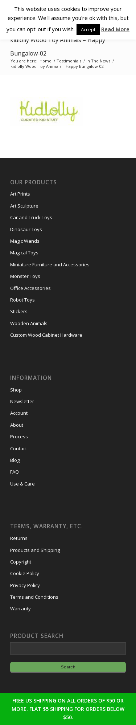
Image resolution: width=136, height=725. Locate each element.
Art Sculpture (24, 205)
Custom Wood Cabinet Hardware (46, 335)
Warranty (20, 608)
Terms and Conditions (34, 597)
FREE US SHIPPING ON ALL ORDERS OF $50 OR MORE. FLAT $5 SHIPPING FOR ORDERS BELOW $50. (68, 709)
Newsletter (22, 401)
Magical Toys (24, 252)
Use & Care (22, 483)
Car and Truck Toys (31, 217)
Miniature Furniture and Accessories (50, 264)
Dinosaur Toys (26, 229)
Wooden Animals (29, 323)
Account (19, 413)
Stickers (19, 311)
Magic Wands (25, 241)
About (16, 425)
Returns (19, 538)
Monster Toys (25, 276)
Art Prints (20, 194)
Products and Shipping (35, 550)
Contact (18, 448)
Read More (115, 29)
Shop (16, 389)
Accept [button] (88, 29)
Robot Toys (22, 299)
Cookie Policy (24, 573)
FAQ (14, 471)
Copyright (20, 561)
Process (19, 436)
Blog (15, 460)
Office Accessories (30, 288)
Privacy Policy (25, 585)
